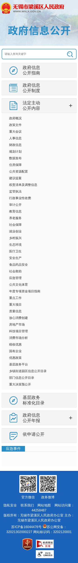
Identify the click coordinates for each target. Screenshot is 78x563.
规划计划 (15, 151)
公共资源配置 (18, 171)
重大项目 (15, 304)
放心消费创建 (18, 318)
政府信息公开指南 (31, 70)
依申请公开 (34, 434)
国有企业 (15, 351)
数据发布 (15, 158)
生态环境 (15, 244)
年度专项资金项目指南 (24, 291)
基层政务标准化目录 (34, 400)
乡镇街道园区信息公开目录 (28, 371)
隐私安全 (10, 505)
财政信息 (15, 145)
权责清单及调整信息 (23, 184)
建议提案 (15, 178)
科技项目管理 (18, 331)
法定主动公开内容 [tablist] (31, 105)
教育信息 (15, 211)
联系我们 (27, 505)
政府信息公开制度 (31, 88)
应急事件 (13, 449)
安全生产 (15, 258)
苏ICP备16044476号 (26, 527)
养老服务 (15, 218)
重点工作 (15, 298)
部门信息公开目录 (21, 377)
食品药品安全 (18, 264)
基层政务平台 (18, 364)
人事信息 (15, 138)
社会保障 (15, 224)
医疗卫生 (15, 251)
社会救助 (15, 271)
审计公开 (15, 204)
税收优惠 (15, 344)
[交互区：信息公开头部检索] (39, 54)
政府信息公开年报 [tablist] (31, 418)
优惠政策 (15, 357)
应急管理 (15, 278)
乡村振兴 (15, 238)
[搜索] (69, 54)
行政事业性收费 (20, 198)
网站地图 (44, 505)
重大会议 (15, 131)
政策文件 (15, 125)
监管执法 (15, 191)
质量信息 (15, 311)
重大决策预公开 (20, 384)
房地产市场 (17, 324)
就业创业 (15, 231)
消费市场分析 (18, 338)
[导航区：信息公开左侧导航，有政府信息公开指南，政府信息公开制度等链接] (39, 254)
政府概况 (15, 118)
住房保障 (15, 165)
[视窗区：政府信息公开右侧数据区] (39, 456)
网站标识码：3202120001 (52, 532)
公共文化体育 (18, 284)
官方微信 (28, 497)
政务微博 (47, 497)
